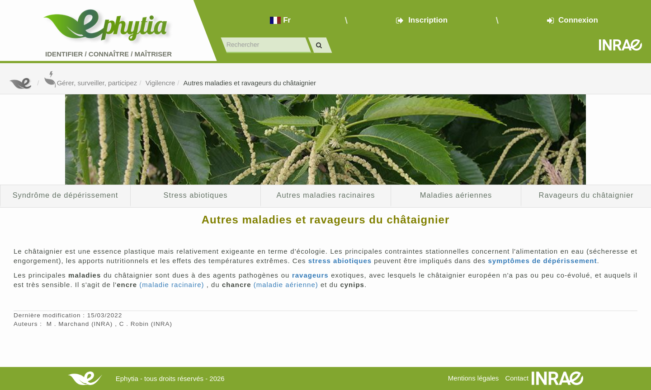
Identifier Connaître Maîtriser (108, 54)
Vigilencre (160, 83)
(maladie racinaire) (171, 284)
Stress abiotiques (196, 195)
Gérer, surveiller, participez (90, 83)
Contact (516, 378)
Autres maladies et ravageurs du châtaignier (250, 83)
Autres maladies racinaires (325, 195)
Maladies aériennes (456, 195)
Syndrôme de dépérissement (65, 195)
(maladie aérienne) (286, 284)
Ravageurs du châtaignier (586, 195)
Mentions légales (473, 378)
